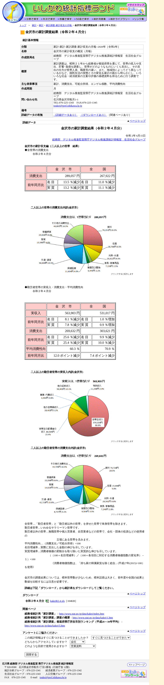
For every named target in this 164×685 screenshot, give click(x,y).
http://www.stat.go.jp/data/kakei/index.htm (81, 613)
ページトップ (138, 121)
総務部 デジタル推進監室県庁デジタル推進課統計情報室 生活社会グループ (99, 139)
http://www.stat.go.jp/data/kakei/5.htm (45, 625)
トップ (22, 25)
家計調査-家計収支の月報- (59, 25)
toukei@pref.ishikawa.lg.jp (68, 105)
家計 (34, 25)
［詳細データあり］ (65, 115)
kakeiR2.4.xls (57, 601)
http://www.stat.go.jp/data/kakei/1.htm (93, 617)
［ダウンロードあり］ (93, 115)
